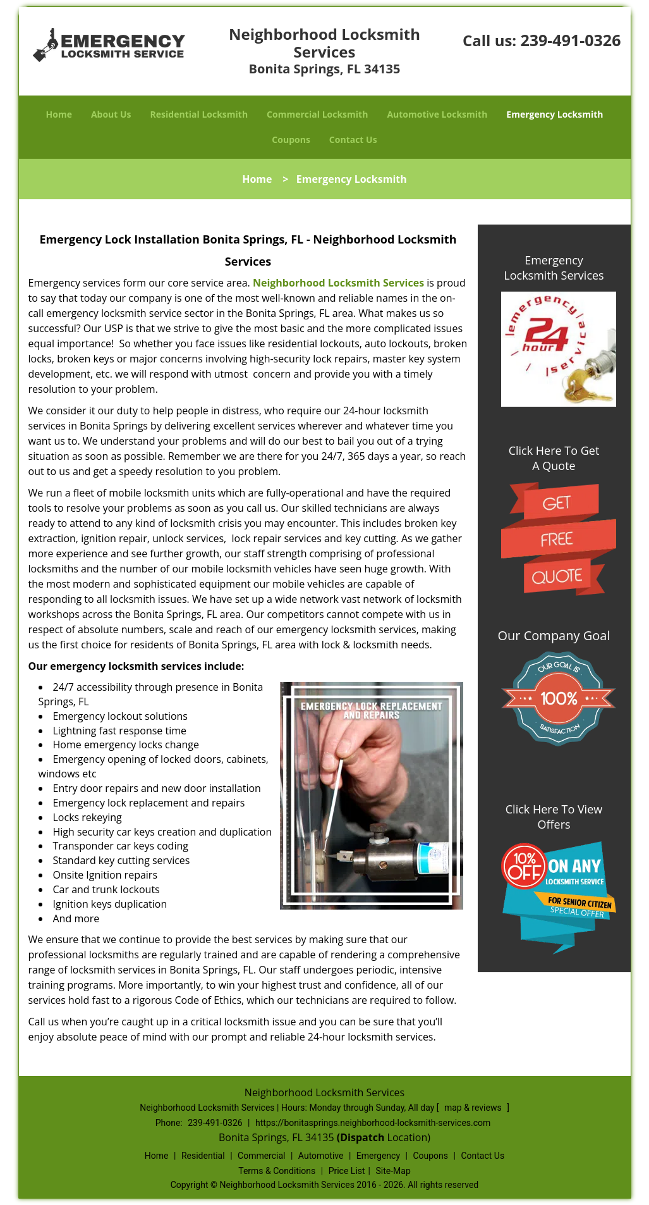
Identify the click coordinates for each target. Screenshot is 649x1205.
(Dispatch (362, 1137)
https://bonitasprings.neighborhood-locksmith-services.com (372, 1123)
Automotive (321, 1156)
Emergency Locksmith (554, 114)
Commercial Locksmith (317, 114)
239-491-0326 (570, 40)
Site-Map (393, 1171)
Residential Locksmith (199, 114)
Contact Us (353, 139)
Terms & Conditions (276, 1171)
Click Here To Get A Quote (554, 458)
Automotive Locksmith (437, 114)
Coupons (291, 139)
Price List (347, 1171)
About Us (111, 114)
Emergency (378, 1156)
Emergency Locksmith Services (554, 267)
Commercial (261, 1156)
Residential (203, 1156)
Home (59, 114)
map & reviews (474, 1108)
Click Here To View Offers (554, 816)
